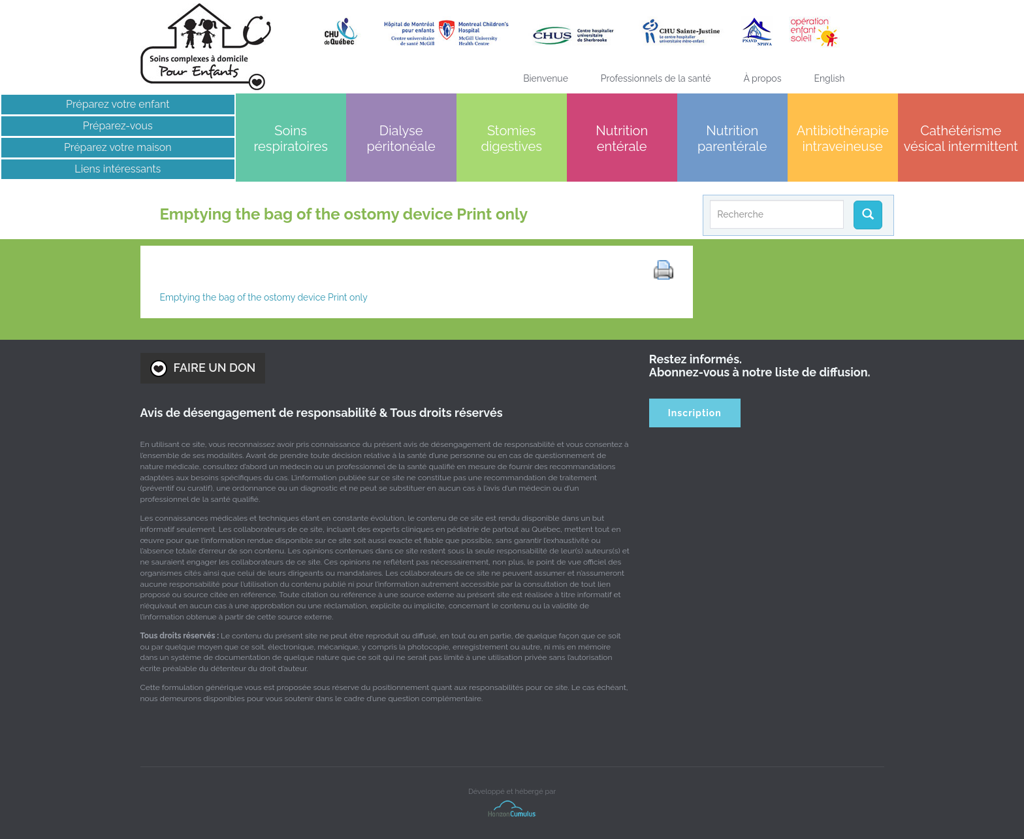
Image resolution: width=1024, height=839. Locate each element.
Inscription (695, 413)
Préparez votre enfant (118, 104)
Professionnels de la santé (656, 78)
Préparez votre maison (118, 147)
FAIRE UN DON (203, 368)
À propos (762, 78)
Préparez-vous (118, 126)
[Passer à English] (829, 78)
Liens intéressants (117, 169)
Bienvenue (545, 78)
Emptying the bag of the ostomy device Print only (264, 297)
